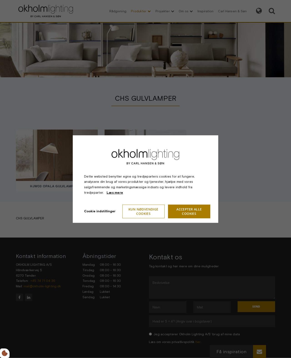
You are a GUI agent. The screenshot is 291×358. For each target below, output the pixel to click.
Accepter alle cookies (189, 211)
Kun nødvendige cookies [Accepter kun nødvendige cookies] (143, 211)
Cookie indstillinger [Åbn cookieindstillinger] (99, 211)
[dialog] (145, 179)
